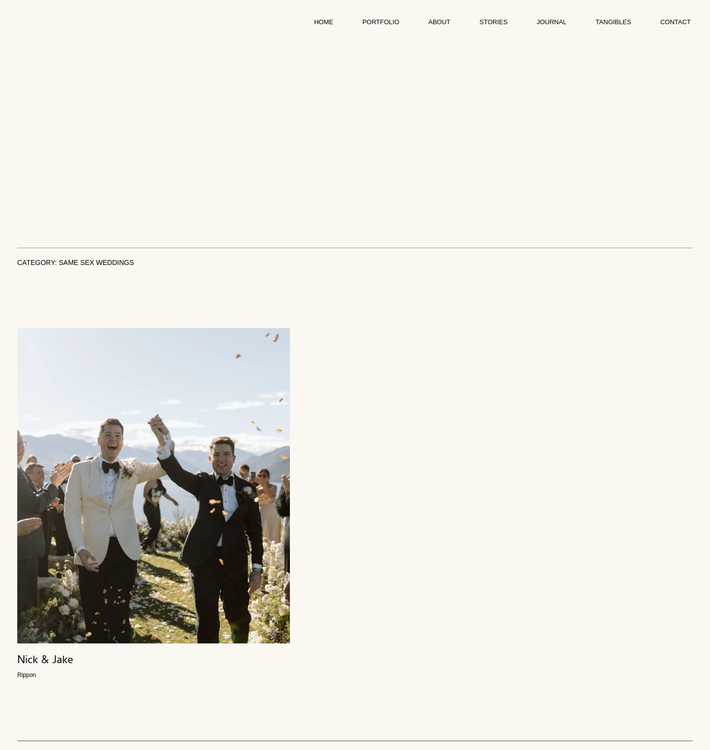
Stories (494, 22)
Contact (675, 22)
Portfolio (380, 22)
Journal (551, 22)
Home (323, 22)
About (439, 22)
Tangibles (613, 22)
